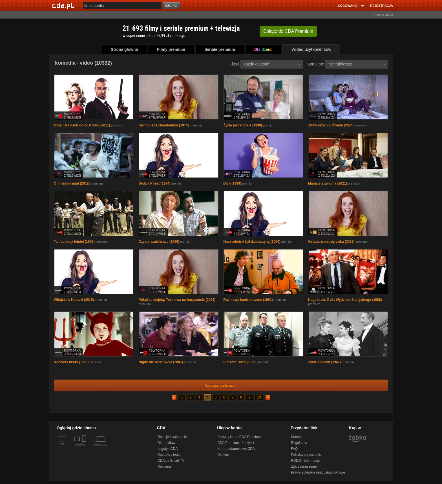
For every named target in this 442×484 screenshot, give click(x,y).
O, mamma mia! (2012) (72, 183)
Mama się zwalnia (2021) (327, 183)
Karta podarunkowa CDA (236, 449)
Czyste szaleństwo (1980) (159, 242)
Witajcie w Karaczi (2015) (74, 300)
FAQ (294, 449)
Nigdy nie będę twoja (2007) (161, 362)
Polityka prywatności (306, 455)
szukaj (172, 6)
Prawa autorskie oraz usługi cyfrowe (318, 472)
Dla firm (223, 455)
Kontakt (296, 437)
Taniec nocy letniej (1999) (74, 242)
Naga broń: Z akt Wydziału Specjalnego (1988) (345, 300)
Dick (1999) (232, 183)
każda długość (272, 64)
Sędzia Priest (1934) (155, 183)
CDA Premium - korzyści (235, 443)
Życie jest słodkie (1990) (242, 125)
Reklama (164, 466)
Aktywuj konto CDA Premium (238, 437)
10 (259, 397)
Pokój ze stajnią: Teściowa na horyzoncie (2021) (177, 300)
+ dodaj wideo (383, 14)
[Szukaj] (122, 5)
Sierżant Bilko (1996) (239, 362)
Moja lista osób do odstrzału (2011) (82, 125)
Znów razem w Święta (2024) (330, 125)
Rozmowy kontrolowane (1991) (248, 300)
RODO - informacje (305, 461)
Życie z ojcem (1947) (324, 362)
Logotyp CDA (168, 449)
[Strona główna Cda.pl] (64, 5)
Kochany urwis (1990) (71, 362)
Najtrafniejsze (356, 64)
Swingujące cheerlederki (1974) (164, 125)
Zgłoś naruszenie (304, 466)
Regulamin (299, 443)
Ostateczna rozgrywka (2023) (331, 242)
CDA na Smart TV (171, 461)
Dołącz (288, 31)
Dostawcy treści (169, 455)
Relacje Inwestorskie (173, 437)
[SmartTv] (85, 448)
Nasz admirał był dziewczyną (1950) (251, 242)
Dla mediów (166, 443)
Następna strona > (217, 385)
